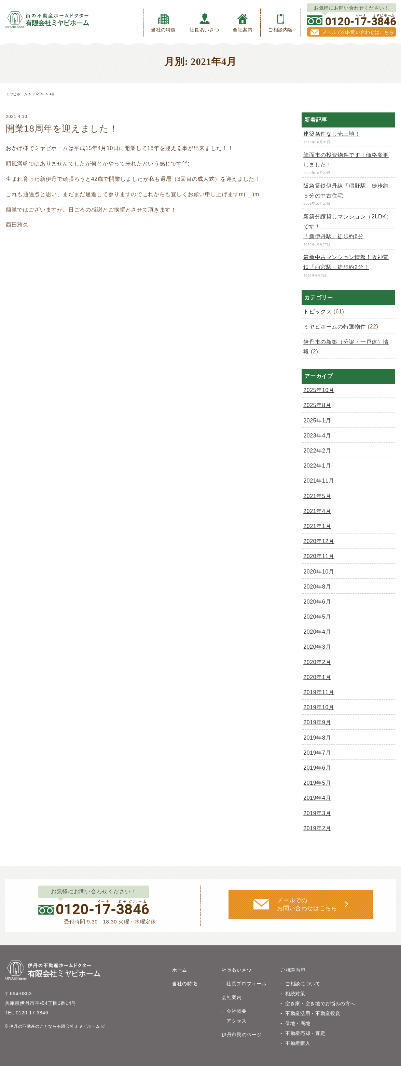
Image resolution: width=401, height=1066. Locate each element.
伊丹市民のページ (242, 1034)
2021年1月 (317, 526)
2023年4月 (317, 435)
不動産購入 (297, 1043)
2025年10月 (318, 390)
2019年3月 (317, 813)
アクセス (236, 1021)
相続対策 (295, 993)
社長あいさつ (204, 22)
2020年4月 (317, 632)
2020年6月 (317, 602)
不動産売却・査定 (305, 1033)
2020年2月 (317, 662)
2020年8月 (317, 587)
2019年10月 (318, 707)
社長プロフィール (246, 983)
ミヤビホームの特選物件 (334, 326)
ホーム (179, 970)
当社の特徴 (163, 22)
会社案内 (243, 22)
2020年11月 (318, 556)
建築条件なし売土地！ (331, 134)
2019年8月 (317, 738)
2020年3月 (317, 647)
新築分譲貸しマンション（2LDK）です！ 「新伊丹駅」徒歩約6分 (348, 226)
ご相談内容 (280, 22)
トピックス (317, 311)
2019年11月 (318, 692)
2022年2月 (317, 451)
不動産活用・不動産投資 (312, 1013)
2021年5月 (317, 496)
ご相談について (302, 983)
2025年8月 (317, 405)
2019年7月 (317, 753)
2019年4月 (317, 798)
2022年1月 (317, 466)
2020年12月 (318, 541)
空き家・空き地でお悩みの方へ (320, 1003)
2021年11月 (318, 481)
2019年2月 (317, 828)
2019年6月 (317, 768)
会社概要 (236, 1011)
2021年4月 (317, 511)
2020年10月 (318, 572)
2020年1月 (317, 677)
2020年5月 (317, 617)
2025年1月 (317, 420)
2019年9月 (317, 722)
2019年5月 (317, 783)
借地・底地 (297, 1023)
